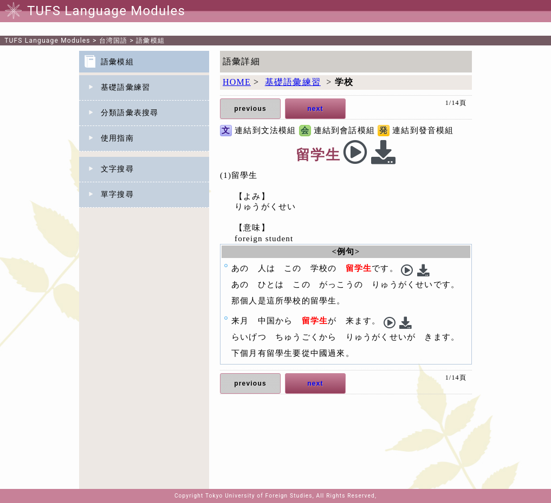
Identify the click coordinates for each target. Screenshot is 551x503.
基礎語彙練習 (125, 87)
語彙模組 (150, 40)
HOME (237, 82)
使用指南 (117, 138)
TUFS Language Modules (47, 40)
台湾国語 (113, 40)
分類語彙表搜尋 (129, 113)
